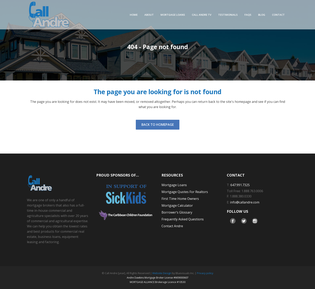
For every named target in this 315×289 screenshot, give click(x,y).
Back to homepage (157, 124)
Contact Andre (172, 226)
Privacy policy (205, 273)
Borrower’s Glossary (177, 212)
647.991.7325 (240, 185)
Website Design (161, 273)
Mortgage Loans (174, 185)
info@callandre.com (244, 202)
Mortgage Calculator (177, 205)
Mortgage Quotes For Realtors (185, 192)
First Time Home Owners (180, 198)
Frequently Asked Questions (183, 219)
